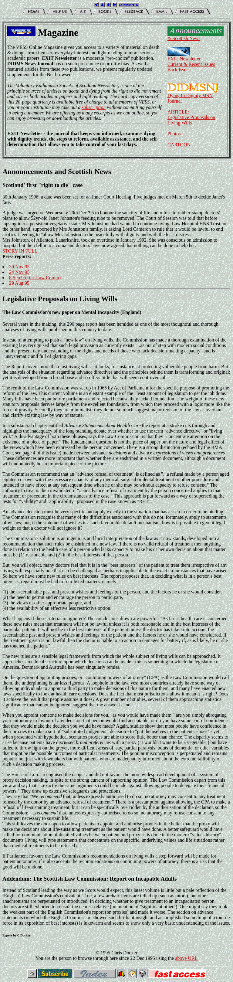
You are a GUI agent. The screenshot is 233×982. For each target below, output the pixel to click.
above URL (186, 958)
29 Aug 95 (19, 283)
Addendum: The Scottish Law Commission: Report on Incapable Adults (89, 878)
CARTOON (179, 144)
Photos (174, 133)
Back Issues (179, 69)
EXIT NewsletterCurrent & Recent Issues (191, 59)
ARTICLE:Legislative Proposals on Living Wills (191, 117)
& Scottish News (195, 36)
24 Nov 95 (19, 272)
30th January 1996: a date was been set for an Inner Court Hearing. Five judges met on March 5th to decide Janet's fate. (116, 186)
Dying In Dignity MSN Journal (192, 96)
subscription (94, 107)
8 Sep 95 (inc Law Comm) (35, 277)
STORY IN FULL (20, 250)
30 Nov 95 (19, 266)
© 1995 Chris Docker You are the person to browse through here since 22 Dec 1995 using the (105, 955)
